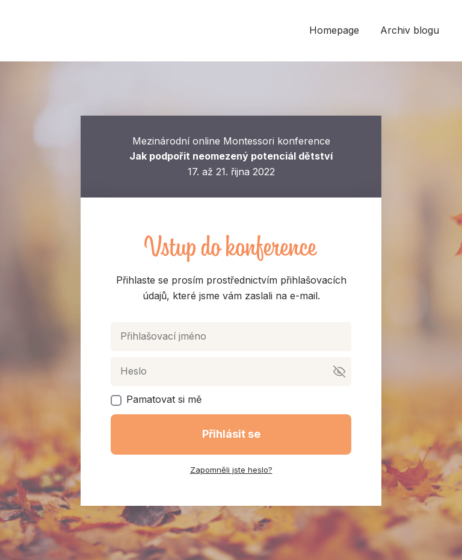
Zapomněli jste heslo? (231, 469)
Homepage (334, 30)
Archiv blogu (409, 30)
